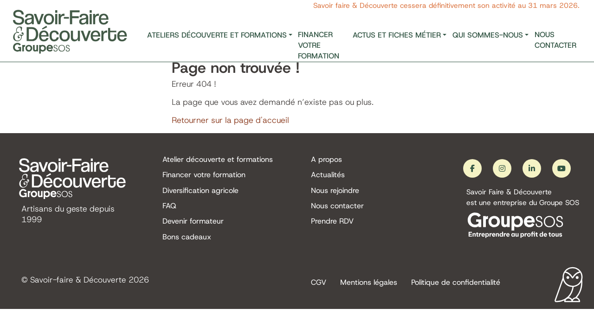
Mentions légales (368, 283)
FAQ (169, 206)
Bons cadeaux (186, 238)
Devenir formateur (193, 222)
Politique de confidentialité (455, 283)
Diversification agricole (200, 190)
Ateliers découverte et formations (217, 35)
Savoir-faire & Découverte (78, 280)
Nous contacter (555, 40)
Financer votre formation (318, 45)
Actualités (328, 175)
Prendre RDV (332, 222)
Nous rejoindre (335, 190)
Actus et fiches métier (397, 35)
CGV (318, 283)
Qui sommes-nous (487, 35)
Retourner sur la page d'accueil (230, 120)
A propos (326, 159)
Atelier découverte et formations (217, 159)
